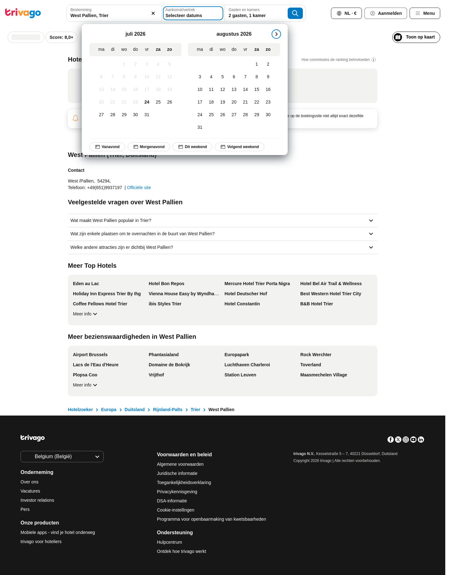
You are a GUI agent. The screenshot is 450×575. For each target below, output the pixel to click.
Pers (25, 509)
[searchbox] (114, 15)
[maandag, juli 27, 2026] (101, 115)
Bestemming (81, 10)
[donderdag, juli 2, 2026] (135, 64)
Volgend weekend (239, 147)
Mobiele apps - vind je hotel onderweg (58, 532)
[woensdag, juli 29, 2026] (124, 115)
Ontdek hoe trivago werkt (181, 551)
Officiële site (139, 187)
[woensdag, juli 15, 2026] (124, 89)
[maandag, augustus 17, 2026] (200, 102)
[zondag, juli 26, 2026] (169, 102)
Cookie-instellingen (176, 509)
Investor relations (37, 500)
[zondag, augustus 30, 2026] (268, 115)
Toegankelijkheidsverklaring (184, 482)
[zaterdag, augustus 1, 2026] (256, 64)
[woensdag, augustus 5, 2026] (222, 77)
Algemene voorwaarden (180, 464)
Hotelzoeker (80, 409)
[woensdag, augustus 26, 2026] (222, 115)
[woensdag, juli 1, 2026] (124, 64)
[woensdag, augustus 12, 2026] (222, 89)
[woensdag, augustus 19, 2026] (222, 102)
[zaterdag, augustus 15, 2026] (256, 89)
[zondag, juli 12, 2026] (169, 77)
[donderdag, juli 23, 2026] (135, 102)
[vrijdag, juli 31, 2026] (147, 115)
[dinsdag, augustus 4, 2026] (211, 77)
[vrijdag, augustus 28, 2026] (245, 115)
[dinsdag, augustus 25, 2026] (211, 115)
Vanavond (107, 147)
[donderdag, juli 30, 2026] (135, 115)
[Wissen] (153, 13)
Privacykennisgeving (177, 491)
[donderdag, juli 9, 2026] (135, 77)
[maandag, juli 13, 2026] (101, 89)
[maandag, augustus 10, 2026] (200, 89)
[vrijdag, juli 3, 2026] (147, 64)
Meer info (86, 314)
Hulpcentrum (169, 542)
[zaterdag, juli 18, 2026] (158, 89)
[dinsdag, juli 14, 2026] (112, 89)
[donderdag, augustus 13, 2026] (234, 89)
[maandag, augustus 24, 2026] (200, 115)
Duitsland (135, 409)
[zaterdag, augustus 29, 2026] (256, 115)
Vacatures (30, 491)
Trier (195, 409)
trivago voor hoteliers (41, 541)
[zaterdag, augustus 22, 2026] (256, 102)
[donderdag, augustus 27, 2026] (234, 115)
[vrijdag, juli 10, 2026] (147, 77)
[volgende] (276, 34)
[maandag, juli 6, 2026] (101, 77)
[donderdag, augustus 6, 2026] (234, 77)
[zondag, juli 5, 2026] (169, 64)
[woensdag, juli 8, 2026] (124, 77)
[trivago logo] (23, 13)
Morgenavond (149, 147)
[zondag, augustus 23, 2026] (268, 102)
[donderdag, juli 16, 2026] (135, 89)
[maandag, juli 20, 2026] (101, 102)
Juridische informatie (177, 473)
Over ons (30, 481)
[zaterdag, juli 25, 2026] (158, 102)
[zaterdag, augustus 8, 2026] (256, 77)
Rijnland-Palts (167, 409)
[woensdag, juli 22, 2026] (124, 102)
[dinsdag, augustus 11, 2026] (211, 89)
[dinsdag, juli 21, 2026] (112, 102)
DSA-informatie (172, 500)
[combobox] (114, 13)
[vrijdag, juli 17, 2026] (147, 89)
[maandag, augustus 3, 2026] (200, 77)
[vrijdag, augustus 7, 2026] (245, 77)
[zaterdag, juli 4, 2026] (158, 64)
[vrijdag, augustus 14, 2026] (245, 89)
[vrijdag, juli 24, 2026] (147, 102)
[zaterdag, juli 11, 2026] (158, 77)
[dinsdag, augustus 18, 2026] (211, 102)
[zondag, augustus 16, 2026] (268, 89)
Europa (108, 409)
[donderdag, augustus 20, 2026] (234, 102)
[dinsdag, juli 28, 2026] (112, 115)
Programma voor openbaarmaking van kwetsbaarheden (211, 519)
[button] (114, 13)
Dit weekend (192, 147)
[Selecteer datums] (193, 13)
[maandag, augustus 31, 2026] (200, 127)
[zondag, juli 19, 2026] (169, 89)
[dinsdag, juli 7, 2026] (112, 77)
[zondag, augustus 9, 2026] (268, 77)
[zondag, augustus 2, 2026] (268, 64)
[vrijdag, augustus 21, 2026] (245, 102)
